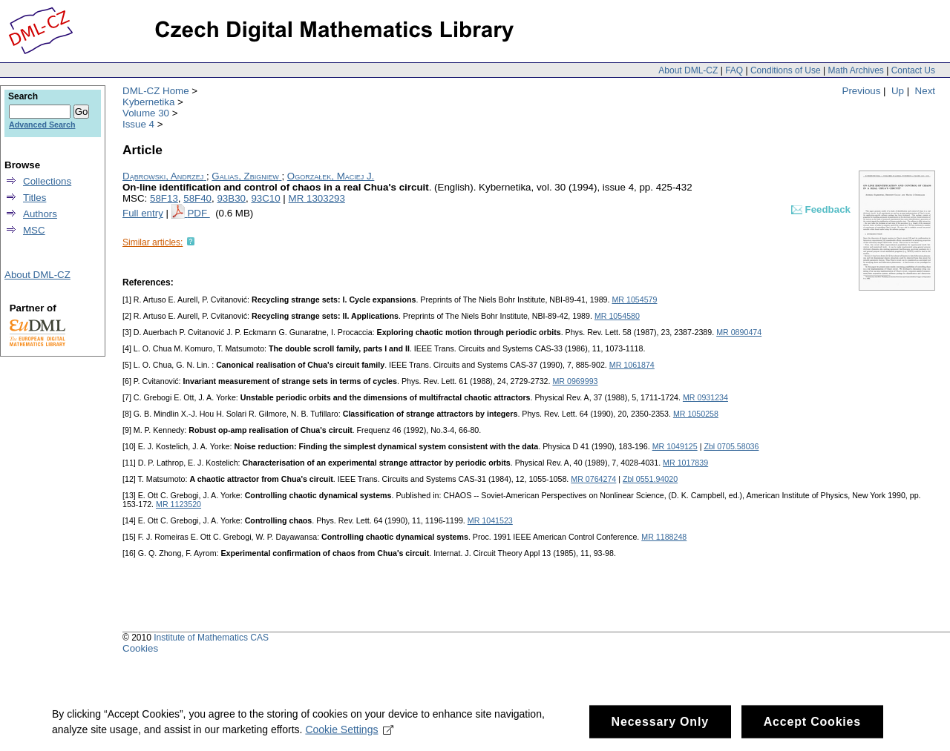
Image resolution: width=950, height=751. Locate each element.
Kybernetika (148, 101)
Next (925, 90)
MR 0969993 (574, 381)
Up (897, 90)
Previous (861, 90)
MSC (34, 230)
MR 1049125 (675, 446)
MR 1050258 (695, 413)
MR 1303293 (317, 198)
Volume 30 (145, 113)
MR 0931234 (705, 397)
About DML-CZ (688, 70)
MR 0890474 (738, 332)
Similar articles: (152, 242)
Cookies (140, 648)
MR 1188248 (664, 536)
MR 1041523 (490, 520)
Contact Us (913, 70)
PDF (198, 213)
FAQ (734, 70)
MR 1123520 (178, 504)
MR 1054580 (617, 315)
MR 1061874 (632, 364)
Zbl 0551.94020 (650, 478)
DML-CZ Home (155, 90)
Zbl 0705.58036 (731, 446)
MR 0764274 (593, 478)
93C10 (265, 198)
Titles (34, 197)
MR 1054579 (634, 299)
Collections (47, 181)
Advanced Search (42, 124)
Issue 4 (138, 124)
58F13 (164, 198)
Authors (40, 213)
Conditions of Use (785, 70)
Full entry (142, 213)
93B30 (231, 198)
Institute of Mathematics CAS (211, 637)
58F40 (197, 198)
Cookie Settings (349, 734)
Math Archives (855, 70)
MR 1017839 (685, 462)
